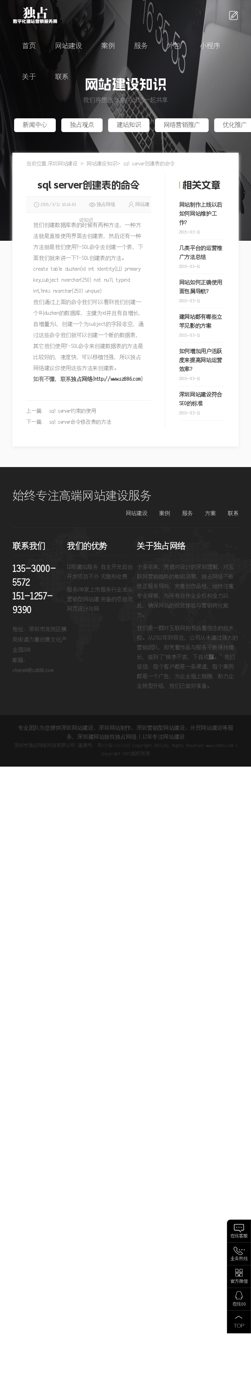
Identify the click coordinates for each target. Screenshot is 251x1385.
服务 (141, 46)
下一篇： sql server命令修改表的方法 (68, 422)
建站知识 (129, 125)
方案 (210, 513)
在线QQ (239, 1304)
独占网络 (82, 379)
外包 (173, 46)
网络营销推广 (182, 125)
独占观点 (82, 125)
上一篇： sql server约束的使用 (61, 411)
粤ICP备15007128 (113, 745)
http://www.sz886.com (117, 379)
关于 (28, 77)
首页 (28, 46)
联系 (62, 77)
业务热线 (239, 1259)
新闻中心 (35, 125)
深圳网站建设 (63, 164)
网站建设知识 (101, 164)
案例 (108, 46)
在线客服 (239, 1236)
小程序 (210, 46)
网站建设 (68, 46)
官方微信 (239, 1281)
